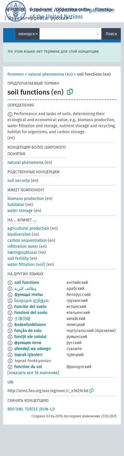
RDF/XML (15, 409)
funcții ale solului (30, 336)
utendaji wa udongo (32, 348)
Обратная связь (73, 9)
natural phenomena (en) (50, 74)
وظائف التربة (25, 288)
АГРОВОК (15, 9)
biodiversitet (19, 234)
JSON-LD (47, 409)
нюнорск (26, 34)
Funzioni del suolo (30, 312)
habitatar (15, 204)
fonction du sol (28, 366)
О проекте (40, 9)
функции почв (27, 342)
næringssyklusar (22, 252)
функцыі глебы (28, 294)
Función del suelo (30, 306)
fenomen (15, 74)
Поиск (111, 34)
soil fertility (18, 258)
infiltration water (22, 246)
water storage (20, 210)
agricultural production (28, 228)
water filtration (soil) (26, 264)
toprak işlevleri (28, 354)
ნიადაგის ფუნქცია (31, 300)
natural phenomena (25, 162)
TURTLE (31, 409)
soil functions (26, 282)
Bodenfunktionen (30, 324)
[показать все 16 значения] (33, 372)
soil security (18, 180)
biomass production (25, 198)
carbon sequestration (27, 240)
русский (59, 18)
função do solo (28, 330)
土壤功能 (22, 318)
